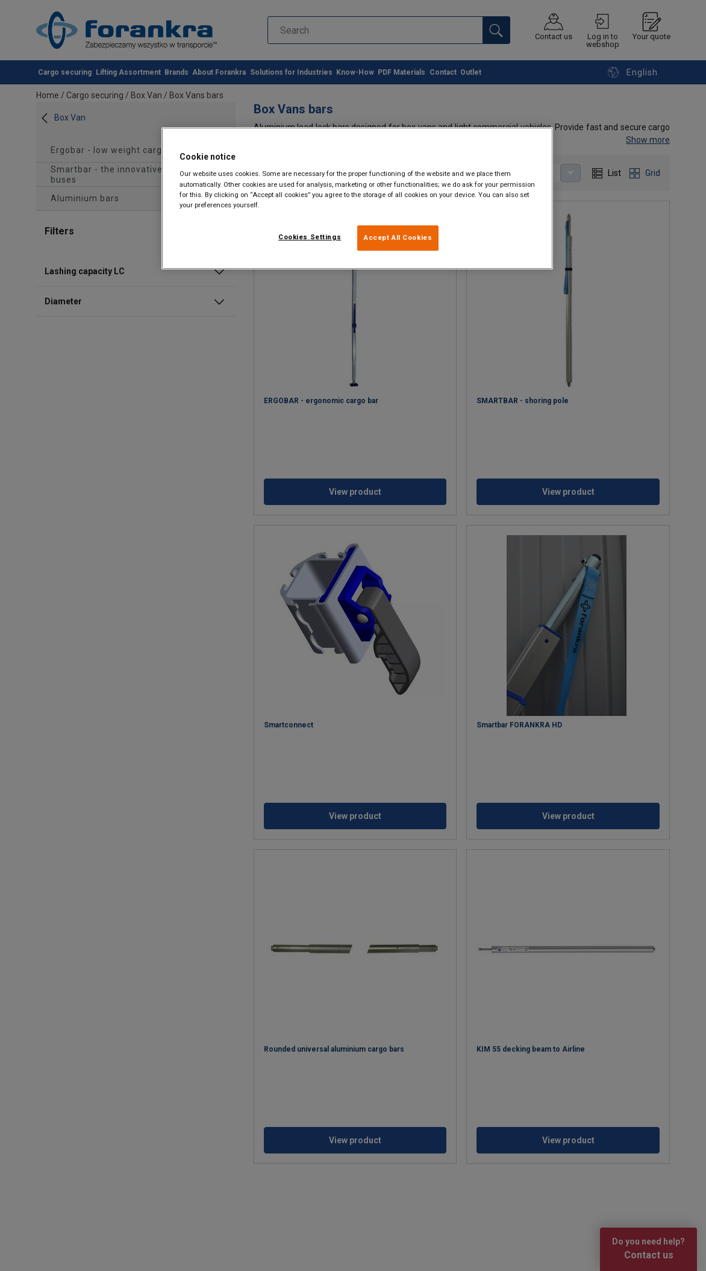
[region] (357, 198)
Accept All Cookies (398, 237)
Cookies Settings (309, 237)
